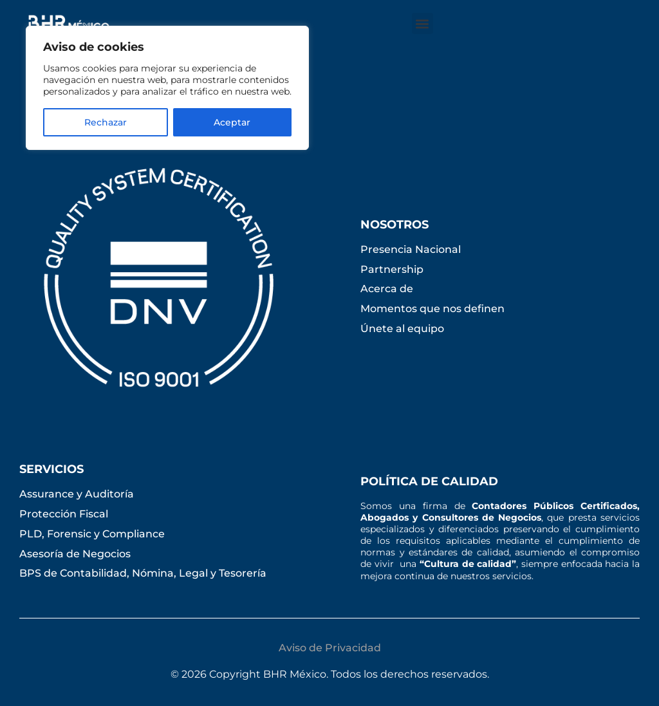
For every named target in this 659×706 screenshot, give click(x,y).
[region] (167, 88)
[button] (422, 23)
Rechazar (105, 122)
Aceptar (232, 122)
